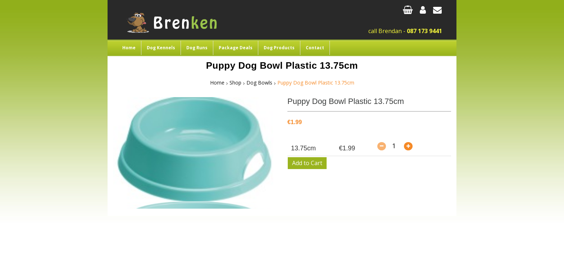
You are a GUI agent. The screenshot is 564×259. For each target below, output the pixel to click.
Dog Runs (197, 48)
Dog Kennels (161, 48)
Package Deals (236, 48)
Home (129, 48)
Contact (315, 48)
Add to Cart (307, 163)
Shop (235, 82)
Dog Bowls (259, 82)
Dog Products (279, 48)
